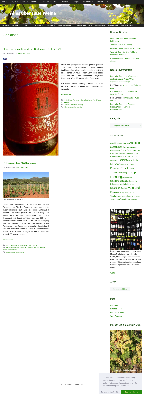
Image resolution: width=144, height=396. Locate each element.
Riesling (80, 104)
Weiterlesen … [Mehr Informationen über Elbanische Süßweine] (9, 240)
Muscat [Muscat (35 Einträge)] (115, 164)
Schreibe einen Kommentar (73, 107)
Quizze (36, 2)
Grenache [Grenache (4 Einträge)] (135, 157)
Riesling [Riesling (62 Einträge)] (116, 177)
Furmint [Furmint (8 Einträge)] (129, 154)
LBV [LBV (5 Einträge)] (128, 160)
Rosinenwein (113, 25)
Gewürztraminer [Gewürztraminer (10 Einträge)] (117, 157)
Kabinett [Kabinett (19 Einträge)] (122, 160)
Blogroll (76, 2)
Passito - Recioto (33, 247)
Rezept (42, 247)
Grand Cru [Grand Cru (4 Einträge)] (128, 157)
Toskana (20, 245)
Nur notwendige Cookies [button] (110, 392)
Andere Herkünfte (85, 25)
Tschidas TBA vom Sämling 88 (122, 45)
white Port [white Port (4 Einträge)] (134, 199)
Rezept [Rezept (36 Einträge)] (132, 172)
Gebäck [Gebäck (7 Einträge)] (135, 154)
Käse (25, 247)
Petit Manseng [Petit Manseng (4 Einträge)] (122, 173)
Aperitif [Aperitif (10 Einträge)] (113, 143)
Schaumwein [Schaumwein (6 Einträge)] (132, 181)
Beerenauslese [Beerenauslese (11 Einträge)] (130, 147)
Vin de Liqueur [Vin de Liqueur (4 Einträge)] (135, 196)
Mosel (95, 100)
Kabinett (74, 104)
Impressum (89, 2)
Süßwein (14, 245)
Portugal (40, 25)
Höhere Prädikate (66, 25)
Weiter (112, 273)
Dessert (16, 247)
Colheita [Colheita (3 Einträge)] (134, 150)
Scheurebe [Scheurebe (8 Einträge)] (114, 184)
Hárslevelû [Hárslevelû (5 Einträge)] (113, 160)
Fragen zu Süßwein (20, 2)
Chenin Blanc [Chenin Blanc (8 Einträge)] (126, 150)
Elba (21, 247)
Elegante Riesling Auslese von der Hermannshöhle (122, 107)
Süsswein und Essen (10, 250)
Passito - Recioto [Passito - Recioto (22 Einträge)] (119, 168)
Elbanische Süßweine (19, 163)
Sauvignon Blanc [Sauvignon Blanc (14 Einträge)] (118, 181)
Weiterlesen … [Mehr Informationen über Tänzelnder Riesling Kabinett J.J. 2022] (67, 94)
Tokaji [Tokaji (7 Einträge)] (127, 193)
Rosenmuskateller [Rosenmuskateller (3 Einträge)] (127, 177)
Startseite (5, 25)
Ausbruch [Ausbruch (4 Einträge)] (126, 143)
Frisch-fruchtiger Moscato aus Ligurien (125, 48)
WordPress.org (116, 316)
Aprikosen (67, 104)
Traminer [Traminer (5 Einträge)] (133, 193)
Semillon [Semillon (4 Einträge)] (131, 184)
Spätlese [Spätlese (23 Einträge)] (115, 187)
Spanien (51, 25)
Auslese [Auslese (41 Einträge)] (134, 142)
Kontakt (100, 2)
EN (107, 2)
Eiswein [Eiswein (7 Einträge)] (122, 154)
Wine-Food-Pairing (30, 245)
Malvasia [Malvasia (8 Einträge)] (134, 160)
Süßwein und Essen (50, 2)
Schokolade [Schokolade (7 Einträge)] (123, 184)
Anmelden (114, 305)
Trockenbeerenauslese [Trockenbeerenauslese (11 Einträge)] (120, 196)
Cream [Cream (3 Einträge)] (138, 150)
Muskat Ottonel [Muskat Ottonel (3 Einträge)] (124, 164)
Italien (29, 25)
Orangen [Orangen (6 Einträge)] (132, 164)
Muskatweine (100, 25)
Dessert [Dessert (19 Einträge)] (114, 153)
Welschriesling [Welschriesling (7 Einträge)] (124, 199)
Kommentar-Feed (117, 312)
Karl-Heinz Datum (117, 76)
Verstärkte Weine (127, 25)
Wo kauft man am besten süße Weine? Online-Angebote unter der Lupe (124, 79)
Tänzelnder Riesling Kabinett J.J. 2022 (32, 49)
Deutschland (68, 100)
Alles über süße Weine (33, 13)
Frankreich (17, 25)
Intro (5, 2)
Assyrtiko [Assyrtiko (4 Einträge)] (120, 143)
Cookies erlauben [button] (131, 392)
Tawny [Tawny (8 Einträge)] (121, 193)
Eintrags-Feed (116, 309)
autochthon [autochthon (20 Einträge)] (116, 146)
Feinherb (76, 100)
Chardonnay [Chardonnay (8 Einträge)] (115, 150)
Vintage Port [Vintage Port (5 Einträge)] (114, 199)
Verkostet (66, 2)
